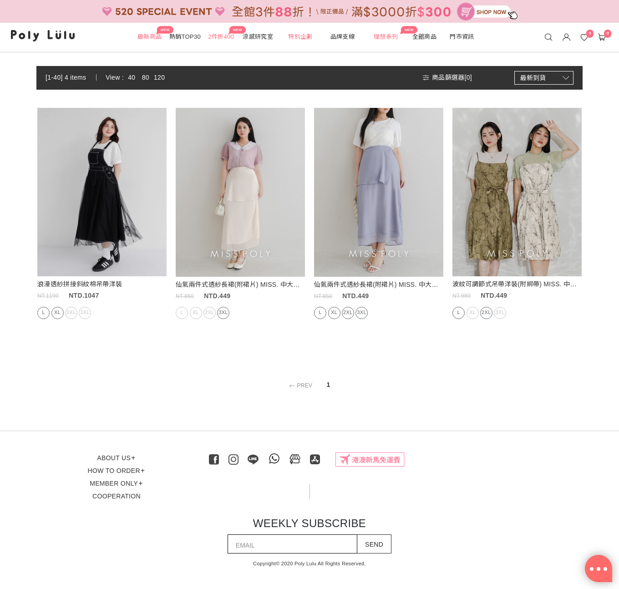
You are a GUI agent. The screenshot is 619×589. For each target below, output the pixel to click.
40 (131, 77)
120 (159, 77)
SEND (374, 544)
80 (145, 77)
